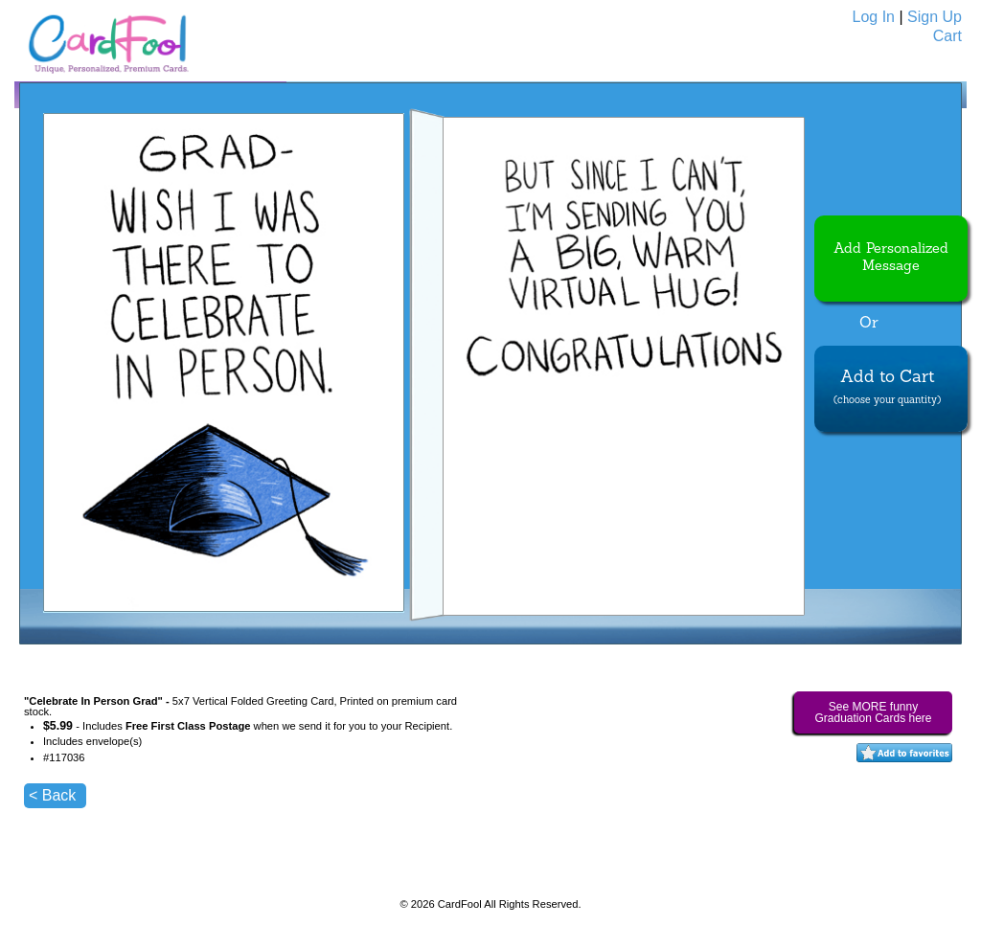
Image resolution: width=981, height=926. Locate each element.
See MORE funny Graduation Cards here (872, 712)
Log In (874, 17)
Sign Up (934, 17)
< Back (52, 795)
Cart (947, 36)
